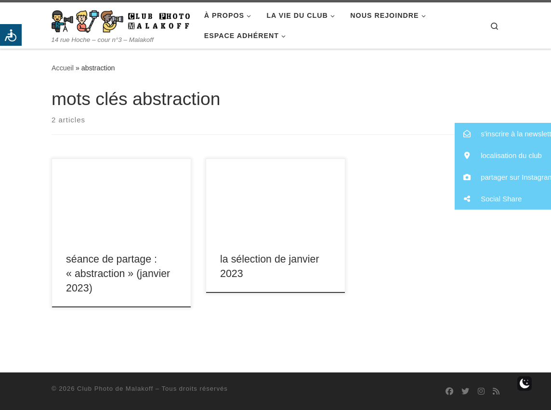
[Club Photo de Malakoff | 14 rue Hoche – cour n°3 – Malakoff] (121, 20)
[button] (503, 134)
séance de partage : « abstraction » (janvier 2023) (118, 273)
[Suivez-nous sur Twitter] (465, 391)
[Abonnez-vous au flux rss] (496, 391)
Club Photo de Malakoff (115, 388)
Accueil (63, 68)
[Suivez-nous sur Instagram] (481, 391)
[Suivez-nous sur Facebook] (449, 391)
